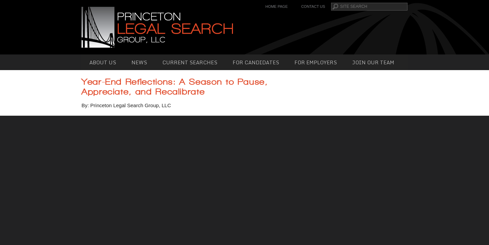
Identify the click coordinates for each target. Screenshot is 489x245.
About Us (102, 62)
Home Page (276, 6)
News (139, 62)
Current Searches (189, 62)
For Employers (315, 62)
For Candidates (256, 62)
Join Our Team (373, 62)
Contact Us (313, 6)
